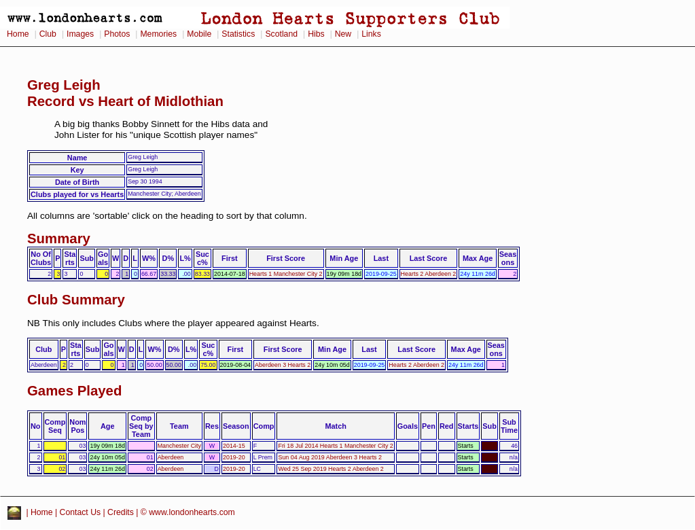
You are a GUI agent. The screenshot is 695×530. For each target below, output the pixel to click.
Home (18, 34)
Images (80, 34)
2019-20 (234, 457)
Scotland (281, 34)
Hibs (316, 34)
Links (371, 34)
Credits (120, 512)
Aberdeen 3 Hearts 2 (282, 364)
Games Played (74, 390)
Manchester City (179, 445)
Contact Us (80, 512)
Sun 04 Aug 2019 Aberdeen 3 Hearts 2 (330, 457)
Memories (158, 34)
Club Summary (76, 299)
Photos (117, 34)
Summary (58, 238)
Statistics (238, 34)
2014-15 (234, 445)
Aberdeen (171, 457)
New (343, 34)
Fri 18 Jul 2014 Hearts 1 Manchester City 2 (335, 445)
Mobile (199, 34)
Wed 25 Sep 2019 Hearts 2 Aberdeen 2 (330, 468)
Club (47, 34)
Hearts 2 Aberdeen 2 (429, 273)
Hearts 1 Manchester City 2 (286, 273)
